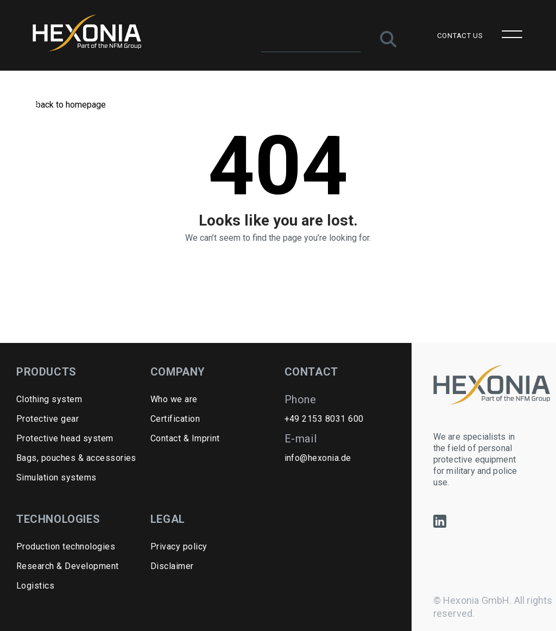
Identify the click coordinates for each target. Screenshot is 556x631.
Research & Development (67, 566)
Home (27, 104)
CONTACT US (460, 36)
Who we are (174, 399)
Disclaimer (172, 566)
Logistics (35, 585)
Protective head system (64, 438)
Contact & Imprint (185, 438)
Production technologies (65, 546)
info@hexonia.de (318, 458)
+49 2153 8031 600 (324, 419)
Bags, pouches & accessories (76, 458)
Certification (175, 419)
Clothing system (49, 399)
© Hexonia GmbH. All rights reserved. (493, 607)
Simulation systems (56, 477)
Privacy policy (178, 546)
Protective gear (47, 419)
